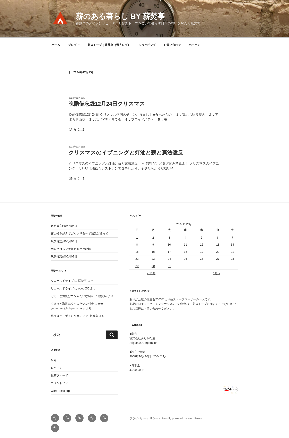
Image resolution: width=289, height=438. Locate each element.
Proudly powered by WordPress (181, 418)
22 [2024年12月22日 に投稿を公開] (137, 258)
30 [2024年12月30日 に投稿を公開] (153, 266)
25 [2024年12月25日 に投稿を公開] (185, 258)
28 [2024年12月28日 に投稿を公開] (232, 258)
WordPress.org (60, 390)
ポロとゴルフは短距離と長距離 (71, 248)
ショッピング (147, 45)
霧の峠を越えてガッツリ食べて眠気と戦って (79, 233)
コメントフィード (62, 383)
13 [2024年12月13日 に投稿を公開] (217, 244)
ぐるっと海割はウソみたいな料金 (72, 296)
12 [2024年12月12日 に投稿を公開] (201, 244)
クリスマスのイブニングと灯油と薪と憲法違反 (125, 153)
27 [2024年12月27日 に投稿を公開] (217, 258)
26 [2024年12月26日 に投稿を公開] (201, 258)
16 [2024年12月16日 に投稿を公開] (153, 251)
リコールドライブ (62, 280)
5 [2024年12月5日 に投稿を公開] (201, 237)
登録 (54, 360)
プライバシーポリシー (143, 418)
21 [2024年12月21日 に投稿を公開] (232, 251)
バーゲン (194, 45)
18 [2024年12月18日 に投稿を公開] (185, 251)
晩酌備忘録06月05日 (64, 226)
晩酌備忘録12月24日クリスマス (106, 104)
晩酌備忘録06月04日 (64, 241)
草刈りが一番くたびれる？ (68, 316)
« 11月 (151, 273)
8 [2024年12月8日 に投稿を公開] (137, 244)
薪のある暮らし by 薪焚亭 (120, 16)
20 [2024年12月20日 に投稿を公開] (217, 251)
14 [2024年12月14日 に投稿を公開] (232, 244)
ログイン (56, 367)
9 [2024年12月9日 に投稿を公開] (153, 244)
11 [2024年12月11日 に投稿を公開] (185, 244)
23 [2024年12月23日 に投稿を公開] (153, 258)
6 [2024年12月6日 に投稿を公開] (218, 237)
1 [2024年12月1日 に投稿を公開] (137, 237)
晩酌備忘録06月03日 (64, 256)
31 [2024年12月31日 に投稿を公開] (169, 266)
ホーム (55, 45)
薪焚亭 (82, 280)
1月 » (216, 273)
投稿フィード (59, 375)
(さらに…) (76, 129)
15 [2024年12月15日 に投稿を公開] (137, 251)
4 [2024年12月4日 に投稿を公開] (185, 237)
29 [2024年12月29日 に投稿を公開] (137, 266)
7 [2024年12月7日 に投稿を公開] (232, 237)
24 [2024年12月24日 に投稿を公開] (169, 258)
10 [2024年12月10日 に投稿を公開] (169, 244)
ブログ (74, 45)
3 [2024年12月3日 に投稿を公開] (169, 237)
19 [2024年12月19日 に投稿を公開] (201, 251)
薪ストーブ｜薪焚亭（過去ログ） (108, 45)
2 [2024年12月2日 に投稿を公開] (153, 237)
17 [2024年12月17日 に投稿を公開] (169, 251)
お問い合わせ (172, 45)
